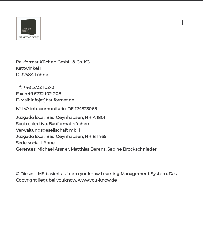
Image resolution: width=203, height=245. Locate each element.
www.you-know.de (97, 180)
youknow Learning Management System (123, 173)
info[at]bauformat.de (52, 100)
